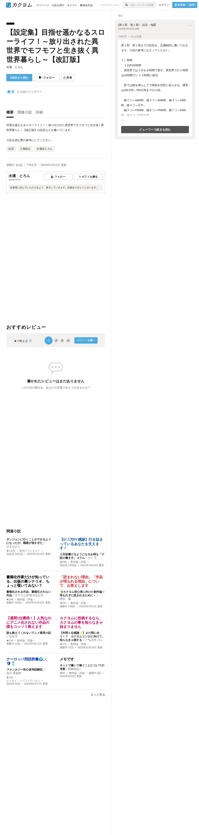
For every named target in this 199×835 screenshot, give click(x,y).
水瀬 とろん (14, 67)
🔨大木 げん (95, 640)
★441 (63, 603)
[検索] (126, 5)
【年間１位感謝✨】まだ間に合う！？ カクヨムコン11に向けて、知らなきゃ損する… (82, 636)
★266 (9, 599)
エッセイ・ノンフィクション (23, 680)
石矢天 (13, 636)
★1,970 (10, 550)
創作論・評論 (78, 562)
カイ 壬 (92, 557)
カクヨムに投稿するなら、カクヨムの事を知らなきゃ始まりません (81, 622)
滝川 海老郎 (13, 673)
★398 (63, 562)
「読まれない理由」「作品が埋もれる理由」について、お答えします (81, 581)
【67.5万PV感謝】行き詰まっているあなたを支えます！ (81, 544)
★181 (9, 677)
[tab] (11, 113)
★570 (63, 644)
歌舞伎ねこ (75, 669)
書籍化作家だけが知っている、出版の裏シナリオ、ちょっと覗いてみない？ (27, 581)
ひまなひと (13, 546)
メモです (67, 659)
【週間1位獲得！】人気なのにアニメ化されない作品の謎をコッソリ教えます (28, 622)
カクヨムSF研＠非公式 (29, 595)
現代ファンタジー (29, 550)
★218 (9, 640)
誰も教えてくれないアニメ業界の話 (28, 632)
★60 (62, 673)
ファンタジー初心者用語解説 (24, 669)
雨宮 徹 (65, 598)
